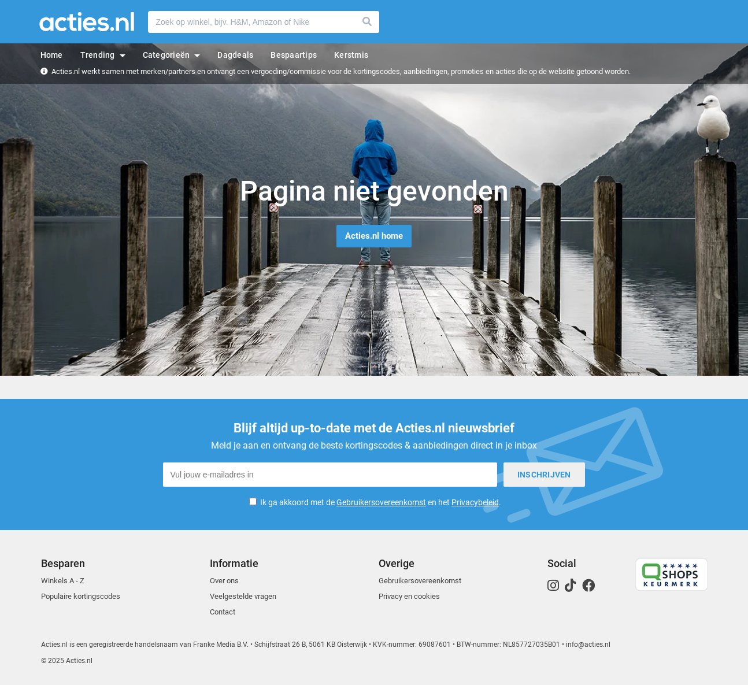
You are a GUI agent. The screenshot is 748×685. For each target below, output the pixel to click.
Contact (222, 612)
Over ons (224, 580)
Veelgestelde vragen (243, 596)
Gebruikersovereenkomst (381, 502)
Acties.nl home (374, 236)
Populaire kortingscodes (80, 596)
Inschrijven (544, 474)
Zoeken (367, 22)
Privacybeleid (475, 502)
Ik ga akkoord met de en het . (380, 502)
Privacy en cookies (409, 596)
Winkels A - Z (62, 580)
